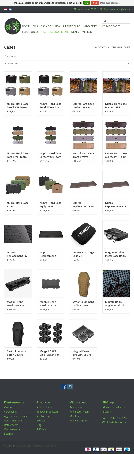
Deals (75, 31)
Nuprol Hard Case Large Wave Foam (50, 155)
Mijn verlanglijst (78, 420)
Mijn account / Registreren (115, 9)
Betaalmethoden (13, 420)
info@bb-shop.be (116, 422)
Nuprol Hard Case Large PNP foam (17, 155)
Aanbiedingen (44, 416)
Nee (95, 3)
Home (25, 26)
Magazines (90, 26)
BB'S (35, 26)
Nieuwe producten (47, 411)
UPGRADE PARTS (110, 26)
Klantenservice (12, 429)
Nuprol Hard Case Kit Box (17, 204)
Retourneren (11, 425)
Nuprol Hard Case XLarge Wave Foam (83, 155)
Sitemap (8, 433)
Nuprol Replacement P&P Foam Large (83, 204)
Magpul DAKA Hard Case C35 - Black (49, 303)
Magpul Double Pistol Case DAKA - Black (115, 254)
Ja (86, 3)
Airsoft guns (71, 26)
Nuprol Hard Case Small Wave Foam (50, 105)
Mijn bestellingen (79, 411)
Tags (40, 425)
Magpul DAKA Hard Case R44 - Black (16, 303)
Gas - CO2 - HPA (50, 26)
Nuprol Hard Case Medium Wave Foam (83, 105)
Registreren (76, 407)
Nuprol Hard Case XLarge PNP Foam (116, 155)
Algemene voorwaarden (17, 416)
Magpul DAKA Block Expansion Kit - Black (49, 353)
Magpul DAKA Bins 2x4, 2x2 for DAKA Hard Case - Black (83, 353)
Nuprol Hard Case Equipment (50, 204)
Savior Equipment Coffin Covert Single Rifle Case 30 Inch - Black (18, 353)
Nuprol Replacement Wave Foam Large (50, 254)
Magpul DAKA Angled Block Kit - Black (116, 303)
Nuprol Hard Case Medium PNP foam (116, 105)
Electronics (30, 31)
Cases (127, 47)
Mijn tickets (76, 416)
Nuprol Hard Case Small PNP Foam (17, 105)
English (10, 9)
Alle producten (45, 407)
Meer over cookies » (110, 3)
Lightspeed (50, 445)
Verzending (10, 411)
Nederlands (5, 9)
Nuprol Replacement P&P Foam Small (17, 254)
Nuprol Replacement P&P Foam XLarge (115, 204)
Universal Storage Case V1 (83, 254)
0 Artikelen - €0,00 (85, 9)
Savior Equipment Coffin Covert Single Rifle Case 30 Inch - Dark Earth (83, 303)
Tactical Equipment (55, 31)
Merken (87, 31)
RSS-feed (42, 429)
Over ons (9, 407)
